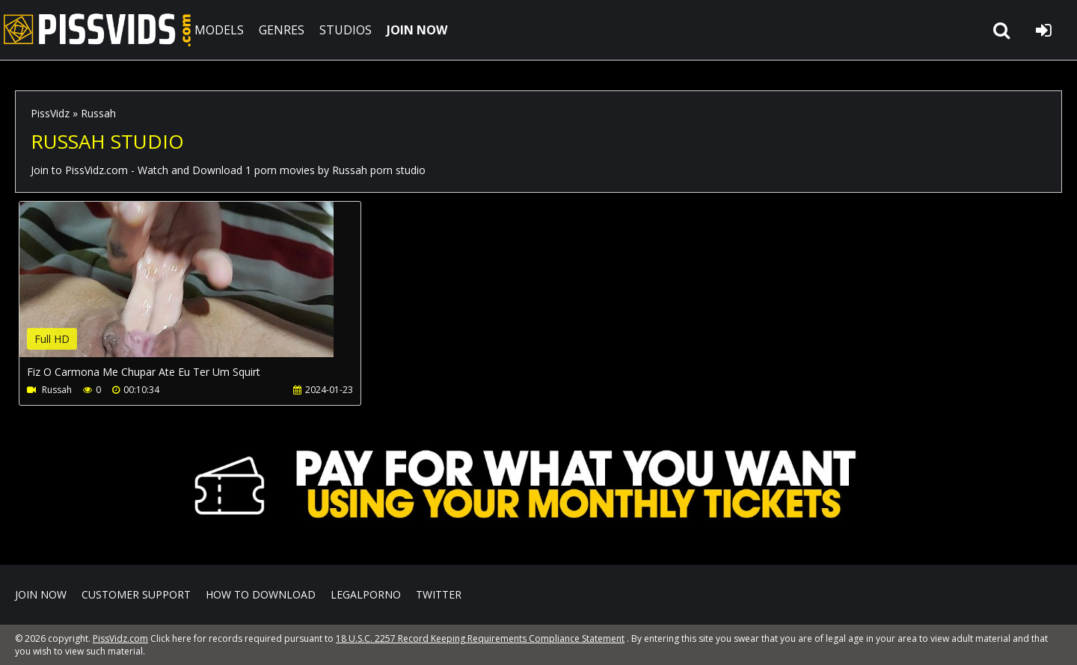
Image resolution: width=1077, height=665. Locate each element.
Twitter (438, 594)
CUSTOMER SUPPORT (136, 594)
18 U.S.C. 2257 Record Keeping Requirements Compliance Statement (480, 638)
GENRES (281, 30)
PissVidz (50, 113)
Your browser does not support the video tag (176, 290)
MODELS (219, 30)
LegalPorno (366, 594)
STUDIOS (345, 30)
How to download (261, 594)
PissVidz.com (97, 30)
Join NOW (41, 594)
